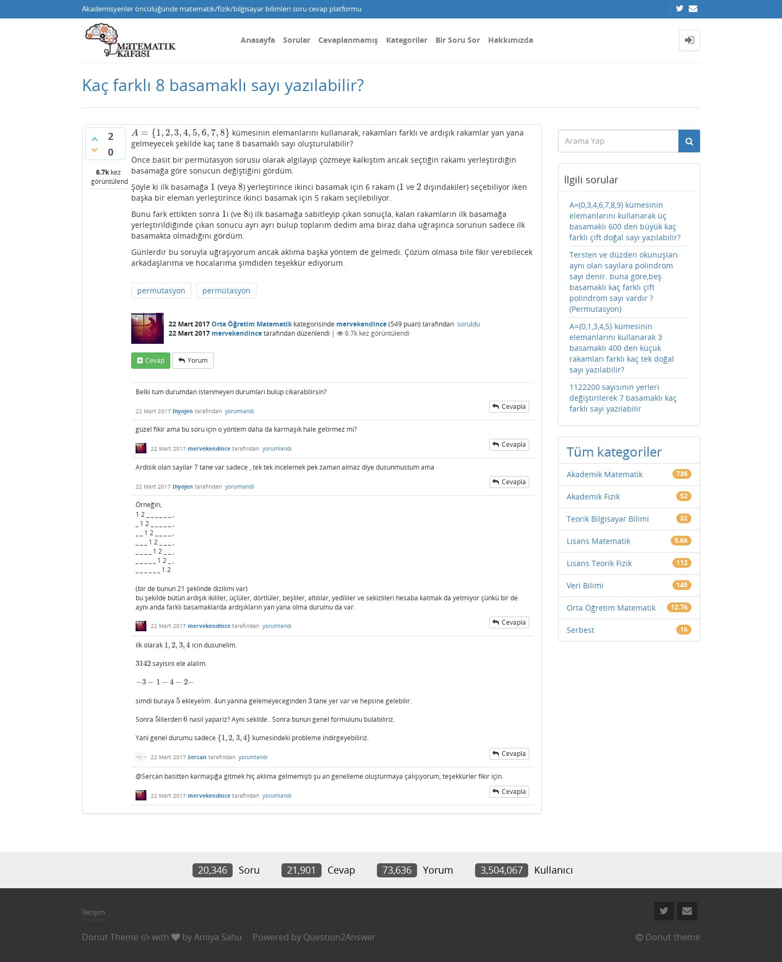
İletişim (93, 912)
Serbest (580, 630)
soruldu (468, 324)
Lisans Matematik (598, 541)
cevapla (514, 406)
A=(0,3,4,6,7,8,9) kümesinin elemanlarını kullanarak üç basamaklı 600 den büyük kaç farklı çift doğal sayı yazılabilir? (625, 221)
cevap (154, 360)
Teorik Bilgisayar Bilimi (608, 519)
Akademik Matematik (605, 474)
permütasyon (226, 290)
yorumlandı (239, 411)
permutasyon (161, 290)
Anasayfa (258, 40)
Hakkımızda (510, 40)
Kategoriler (406, 40)
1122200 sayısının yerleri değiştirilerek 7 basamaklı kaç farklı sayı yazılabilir (623, 398)
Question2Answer (339, 937)
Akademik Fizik (593, 496)
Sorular (296, 40)
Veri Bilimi (585, 585)
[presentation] (180, 132)
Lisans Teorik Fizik (599, 563)
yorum (198, 360)
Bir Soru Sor (457, 40)
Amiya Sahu (218, 937)
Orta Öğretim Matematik (251, 324)
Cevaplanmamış (348, 40)
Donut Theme (110, 937)
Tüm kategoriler (614, 451)
